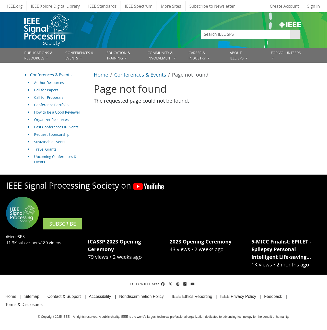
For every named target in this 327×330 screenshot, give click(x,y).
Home (101, 74)
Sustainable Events (49, 141)
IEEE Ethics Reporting (192, 296)
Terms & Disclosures (24, 304)
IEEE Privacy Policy (238, 296)
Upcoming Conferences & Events (55, 159)
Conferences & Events (140, 74)
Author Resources (49, 82)
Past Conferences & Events (56, 127)
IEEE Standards (102, 6)
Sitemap (31, 296)
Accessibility (100, 296)
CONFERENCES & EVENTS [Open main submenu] (79, 55)
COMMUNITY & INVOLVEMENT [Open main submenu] (160, 55)
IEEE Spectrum (138, 6)
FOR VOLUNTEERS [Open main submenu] (286, 52)
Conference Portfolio (51, 104)
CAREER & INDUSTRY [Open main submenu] (197, 55)
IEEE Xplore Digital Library (55, 6)
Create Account (284, 6)
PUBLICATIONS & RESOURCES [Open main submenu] (38, 55)
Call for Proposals (48, 97)
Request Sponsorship (51, 134)
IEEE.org (14, 6)
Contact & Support (64, 296)
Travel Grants (45, 149)
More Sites (171, 6)
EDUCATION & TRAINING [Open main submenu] (118, 55)
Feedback (273, 296)
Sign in (313, 6)
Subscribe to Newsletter (212, 6)
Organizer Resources (51, 119)
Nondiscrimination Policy (141, 296)
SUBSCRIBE (62, 223)
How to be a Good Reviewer (57, 112)
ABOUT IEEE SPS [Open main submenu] (237, 55)
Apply (295, 34)
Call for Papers (46, 90)
